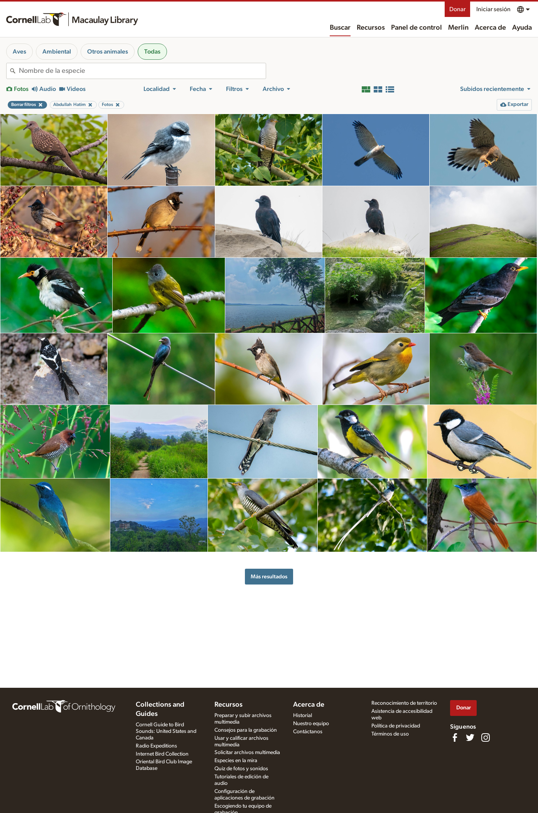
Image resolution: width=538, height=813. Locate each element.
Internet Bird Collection (162, 754)
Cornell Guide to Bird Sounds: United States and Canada (166, 731)
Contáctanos (307, 731)
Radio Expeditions (156, 746)
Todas (152, 52)
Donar (457, 9)
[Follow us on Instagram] (485, 737)
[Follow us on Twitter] (470, 737)
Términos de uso (390, 734)
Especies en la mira (235, 760)
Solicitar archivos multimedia (247, 752)
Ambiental (56, 52)
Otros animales (107, 52)
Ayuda (522, 27)
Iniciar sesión (493, 9)
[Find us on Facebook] (454, 737)
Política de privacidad (395, 726)
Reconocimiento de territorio (404, 703)
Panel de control (416, 27)
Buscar (340, 27)
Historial (302, 715)
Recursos (371, 27)
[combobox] (142, 71)
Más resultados (269, 577)
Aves (19, 52)
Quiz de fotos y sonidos (241, 768)
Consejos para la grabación (245, 730)
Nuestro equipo (311, 723)
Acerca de (490, 27)
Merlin (458, 27)
